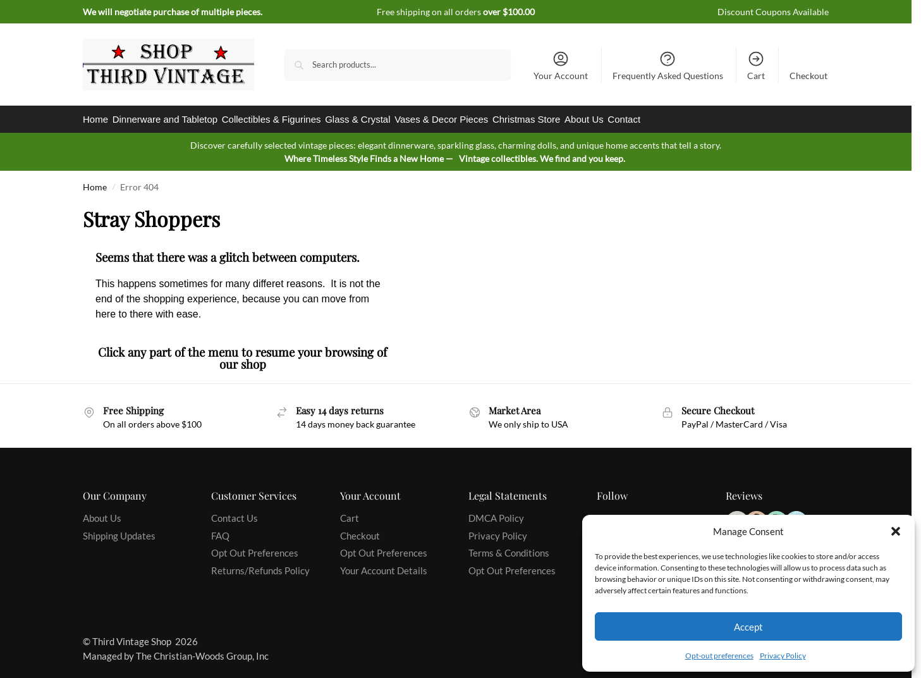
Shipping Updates (119, 530)
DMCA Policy (496, 513)
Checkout (808, 75)
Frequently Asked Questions (668, 65)
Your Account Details (383, 564)
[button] (895, 531)
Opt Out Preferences (254, 547)
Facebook (617, 513)
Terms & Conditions (508, 547)
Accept (748, 626)
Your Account (561, 65)
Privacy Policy (783, 655)
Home (95, 181)
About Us (102, 513)
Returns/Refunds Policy (260, 564)
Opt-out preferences (719, 655)
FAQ (220, 530)
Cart (756, 65)
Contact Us (234, 513)
